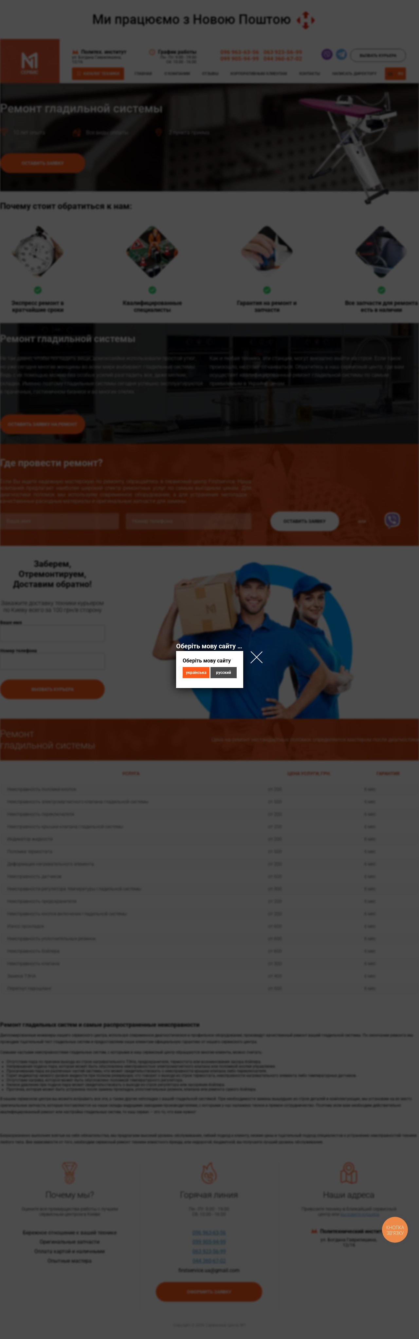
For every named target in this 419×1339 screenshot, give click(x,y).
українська (196, 672)
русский (223, 672)
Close (256, 657)
